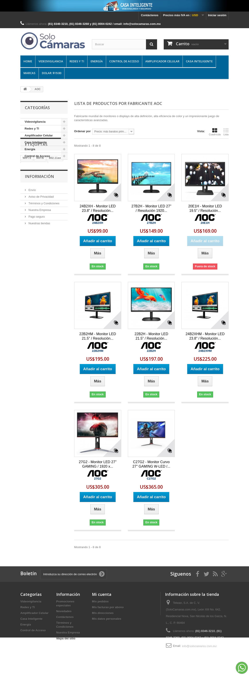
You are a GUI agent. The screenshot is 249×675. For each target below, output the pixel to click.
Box (38, 206)
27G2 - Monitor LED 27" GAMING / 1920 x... (98, 464)
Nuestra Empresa (39, 262)
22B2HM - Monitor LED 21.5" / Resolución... (97, 336)
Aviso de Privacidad (41, 248)
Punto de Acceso (34, 193)
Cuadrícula (215, 132)
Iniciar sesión (217, 15)
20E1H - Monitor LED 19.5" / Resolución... (205, 208)
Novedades (64, 611)
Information (31, 213)
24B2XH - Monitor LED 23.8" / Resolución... (98, 208)
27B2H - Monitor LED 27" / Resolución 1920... (151, 208)
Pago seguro (36, 268)
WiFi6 (40, 186)
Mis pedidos (100, 601)
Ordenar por (82, 131)
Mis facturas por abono (108, 607)
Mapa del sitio (65, 638)
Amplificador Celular (162, 61)
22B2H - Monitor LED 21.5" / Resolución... (151, 336)
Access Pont (31, 199)
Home (27, 61)
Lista (226, 132)
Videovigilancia (51, 61)
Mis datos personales (106, 618)
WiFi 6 (27, 186)
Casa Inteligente (199, 61)
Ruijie (26, 206)
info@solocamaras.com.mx (199, 645)
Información (39, 230)
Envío (32, 242)
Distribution (54, 206)
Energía (97, 61)
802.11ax (55, 186)
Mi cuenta (101, 594)
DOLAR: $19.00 (51, 73)
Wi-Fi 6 (49, 199)
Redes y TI (77, 61)
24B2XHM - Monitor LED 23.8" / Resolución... (205, 336)
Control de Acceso (124, 61)
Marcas (29, 73)
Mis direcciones (103, 613)
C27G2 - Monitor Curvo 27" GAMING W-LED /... (151, 464)
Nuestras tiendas (39, 275)
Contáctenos (149, 15)
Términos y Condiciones (43, 255)
